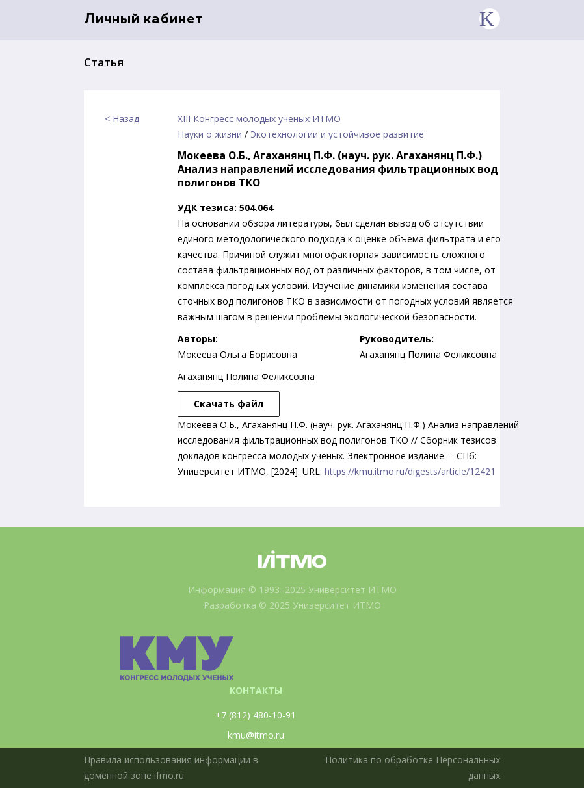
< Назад (122, 118)
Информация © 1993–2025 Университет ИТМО (292, 589)
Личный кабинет (143, 20)
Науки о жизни (210, 134)
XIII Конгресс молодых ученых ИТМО (259, 118)
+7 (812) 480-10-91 (255, 715)
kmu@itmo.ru (256, 735)
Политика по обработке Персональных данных (412, 768)
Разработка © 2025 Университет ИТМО (292, 605)
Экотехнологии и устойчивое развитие (337, 134)
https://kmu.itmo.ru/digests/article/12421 (410, 471)
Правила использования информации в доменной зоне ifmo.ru (171, 768)
